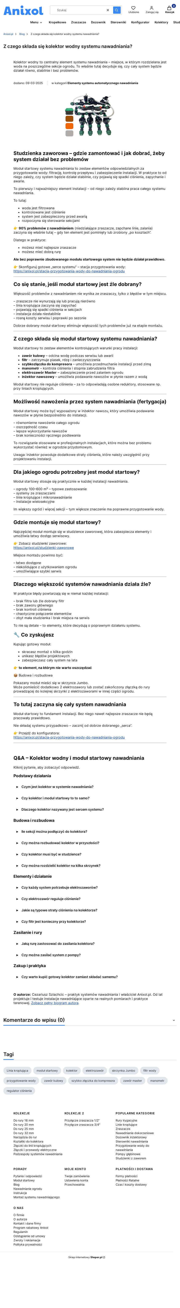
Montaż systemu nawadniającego (36, 1197)
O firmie (18, 1215)
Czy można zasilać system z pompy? (51, 955)
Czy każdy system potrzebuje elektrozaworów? (59, 887)
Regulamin (20, 1232)
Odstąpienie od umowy (29, 1236)
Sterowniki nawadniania (132, 1141)
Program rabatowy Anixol (30, 1227)
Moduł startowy (24, 1180)
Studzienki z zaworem (131, 1158)
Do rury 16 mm (23, 1120)
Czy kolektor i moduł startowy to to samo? (55, 798)
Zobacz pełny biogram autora (54, 1003)
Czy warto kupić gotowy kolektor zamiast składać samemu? (69, 977)
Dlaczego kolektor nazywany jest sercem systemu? (62, 809)
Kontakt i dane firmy (27, 1223)
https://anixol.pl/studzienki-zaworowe (43, 547)
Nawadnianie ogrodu (27, 1188)
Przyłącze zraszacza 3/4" (82, 1124)
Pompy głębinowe (128, 1154)
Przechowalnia (75, 1184)
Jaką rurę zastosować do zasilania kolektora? (58, 943)
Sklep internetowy (85, 1257)
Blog (22, 34)
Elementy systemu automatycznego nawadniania (103, 83)
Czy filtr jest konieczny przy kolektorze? (53, 921)
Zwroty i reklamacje (26, 1240)
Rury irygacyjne (126, 1120)
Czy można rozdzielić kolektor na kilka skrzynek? (61, 865)
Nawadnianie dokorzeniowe (135, 1133)
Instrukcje (20, 1193)
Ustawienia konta (76, 1180)
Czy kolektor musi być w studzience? (51, 854)
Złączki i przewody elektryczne (35, 1150)
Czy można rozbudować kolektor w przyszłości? (60, 843)
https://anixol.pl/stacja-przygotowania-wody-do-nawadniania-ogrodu (69, 271)
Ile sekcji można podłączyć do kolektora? (54, 831)
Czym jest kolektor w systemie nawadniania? (57, 787)
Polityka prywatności (27, 1244)
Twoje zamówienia (77, 1176)
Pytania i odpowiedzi (27, 1176)
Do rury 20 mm (23, 1124)
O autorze (20, 1219)
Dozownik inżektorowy (131, 1137)
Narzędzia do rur (25, 1137)
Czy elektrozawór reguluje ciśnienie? (51, 899)
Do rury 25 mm (23, 1129)
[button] (117, 10)
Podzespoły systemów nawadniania (37, 1154)
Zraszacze (123, 1129)
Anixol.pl (8, 34)
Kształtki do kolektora (28, 1141)
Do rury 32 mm (23, 1133)
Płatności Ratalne (127, 1180)
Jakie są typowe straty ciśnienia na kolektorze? (59, 910)
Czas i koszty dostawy (131, 1184)
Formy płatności (126, 1176)
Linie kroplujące (126, 1124)
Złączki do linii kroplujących (32, 1145)
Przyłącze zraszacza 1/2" (82, 1120)
